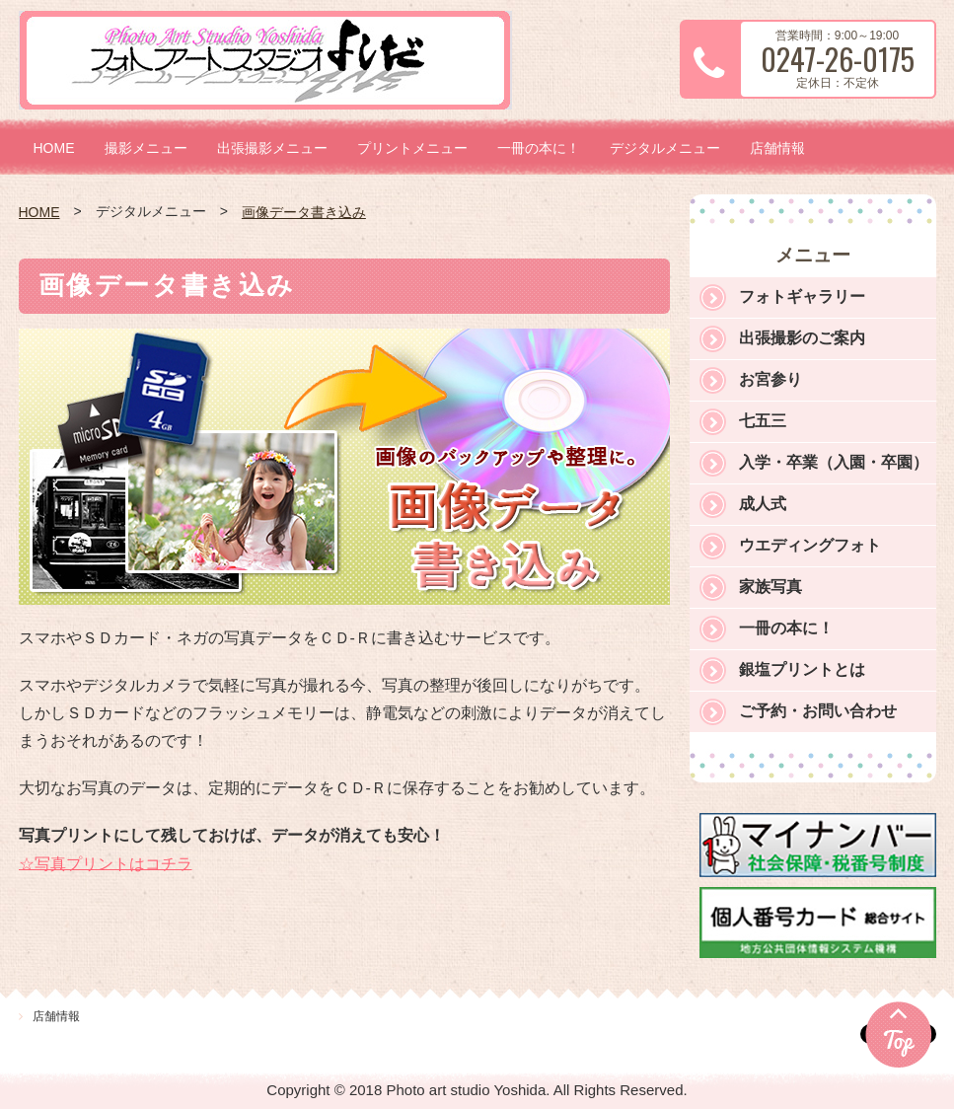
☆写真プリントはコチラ (105, 862)
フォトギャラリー (802, 296)
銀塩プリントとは (802, 669)
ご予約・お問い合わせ (818, 710)
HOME (54, 148)
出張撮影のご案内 (802, 338)
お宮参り (770, 379)
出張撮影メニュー (272, 148)
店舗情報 (777, 148)
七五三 (762, 420)
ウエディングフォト (810, 545)
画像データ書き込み (304, 212)
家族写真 (770, 586)
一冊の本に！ (538, 148)
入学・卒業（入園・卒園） (833, 462)
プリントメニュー (412, 148)
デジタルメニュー (665, 148)
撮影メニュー (146, 148)
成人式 (762, 503)
